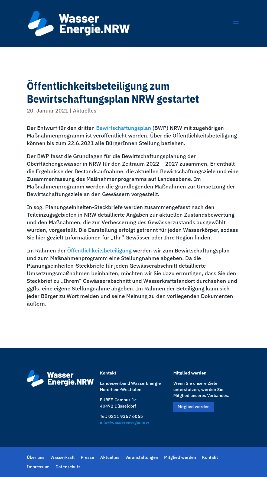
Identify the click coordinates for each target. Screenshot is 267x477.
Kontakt (210, 457)
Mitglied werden (194, 406)
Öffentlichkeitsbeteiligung (99, 250)
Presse (87, 457)
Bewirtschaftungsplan (123, 128)
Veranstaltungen (141, 457)
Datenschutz (68, 466)
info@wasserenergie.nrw (124, 422)
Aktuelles (84, 110)
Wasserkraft (62, 457)
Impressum (38, 466)
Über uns (35, 457)
